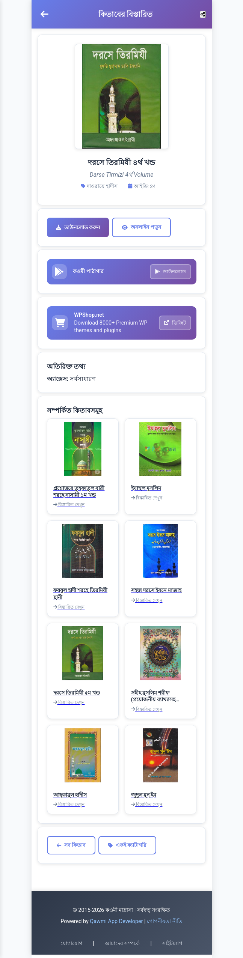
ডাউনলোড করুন (78, 227)
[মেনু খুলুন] (44, 14)
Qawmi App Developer (116, 925)
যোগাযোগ (71, 947)
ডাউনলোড (169, 272)
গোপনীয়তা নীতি (165, 925)
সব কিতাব (71, 849)
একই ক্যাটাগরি (127, 849)
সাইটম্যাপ (172, 947)
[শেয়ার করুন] (203, 14)
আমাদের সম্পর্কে (122, 947)
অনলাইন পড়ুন (141, 227)
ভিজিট (174, 325)
